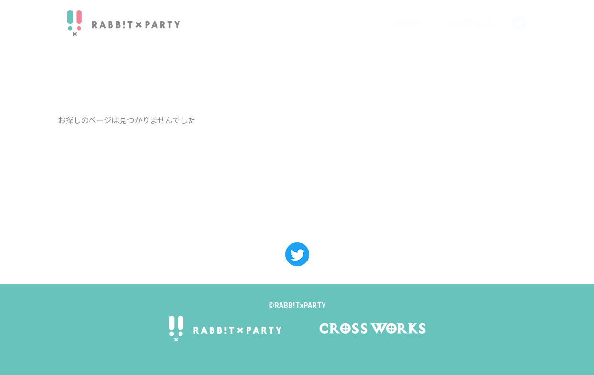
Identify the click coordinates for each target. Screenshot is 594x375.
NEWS (409, 22)
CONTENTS (467, 22)
